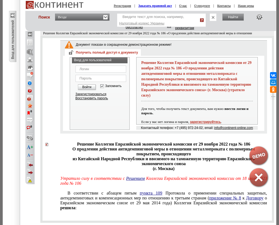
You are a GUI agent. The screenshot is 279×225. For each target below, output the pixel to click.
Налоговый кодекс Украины (142, 23)
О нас (183, 6)
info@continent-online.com (233, 128)
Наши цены (246, 6)
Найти (233, 17)
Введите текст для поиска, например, (151, 20)
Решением (135, 178)
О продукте (202, 6)
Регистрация (122, 6)
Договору (254, 198)
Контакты (224, 6)
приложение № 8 (225, 198)
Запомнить (113, 86)
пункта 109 (151, 193)
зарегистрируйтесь (205, 122)
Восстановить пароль (91, 98)
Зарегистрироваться (90, 94)
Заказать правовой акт (155, 6)
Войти (87, 87)
